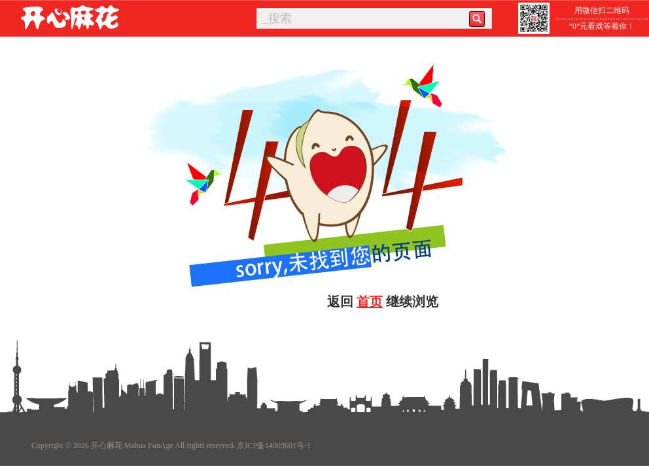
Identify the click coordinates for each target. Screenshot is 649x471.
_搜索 (277, 18)
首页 (370, 301)
